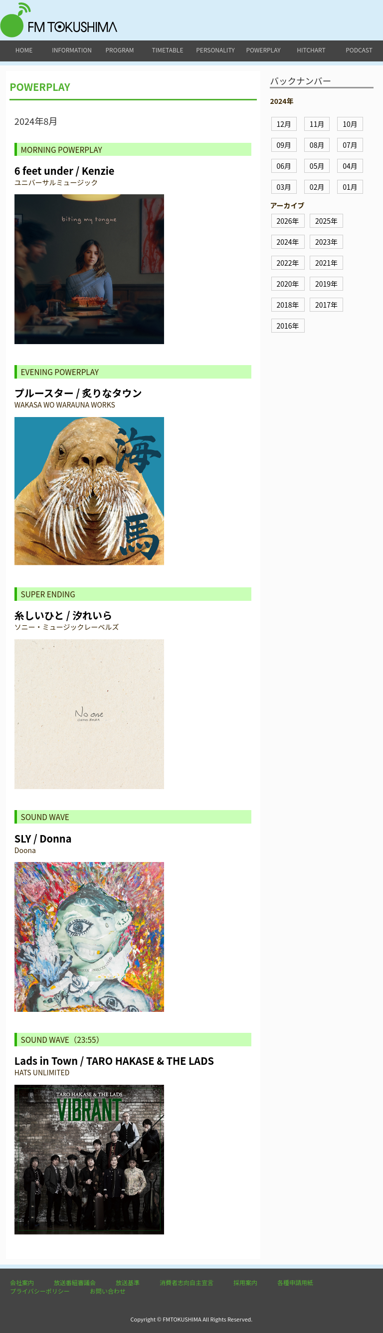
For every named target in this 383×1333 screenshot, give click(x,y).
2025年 (326, 221)
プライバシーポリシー (40, 1291)
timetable (168, 49)
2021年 (326, 263)
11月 (317, 124)
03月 (284, 187)
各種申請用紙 (295, 1282)
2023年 (326, 242)
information (72, 49)
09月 (284, 145)
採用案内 (245, 1282)
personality (215, 49)
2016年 (288, 326)
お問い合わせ (108, 1291)
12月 (284, 124)
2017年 (326, 305)
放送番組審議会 (75, 1282)
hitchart (311, 49)
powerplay (263, 49)
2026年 (288, 221)
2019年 (326, 284)
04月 (350, 166)
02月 (317, 187)
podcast (359, 49)
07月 (350, 145)
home (23, 49)
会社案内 (22, 1282)
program (120, 49)
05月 (317, 166)
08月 (317, 145)
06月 (284, 166)
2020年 (288, 284)
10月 (350, 124)
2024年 (288, 242)
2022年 (288, 263)
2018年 (288, 305)
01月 (350, 187)
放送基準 (128, 1282)
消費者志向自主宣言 (186, 1282)
